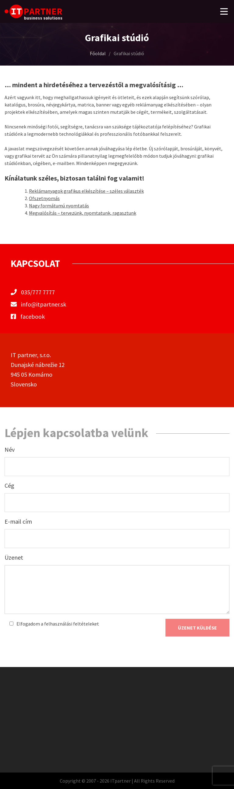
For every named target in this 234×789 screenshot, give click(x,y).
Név (10, 449)
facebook (28, 316)
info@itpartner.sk (43, 304)
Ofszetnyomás (44, 198)
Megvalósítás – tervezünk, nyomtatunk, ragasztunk (82, 213)
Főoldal (98, 53)
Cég (9, 485)
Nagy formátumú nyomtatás (59, 206)
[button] (224, 11)
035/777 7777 (38, 292)
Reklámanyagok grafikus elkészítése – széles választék (86, 191)
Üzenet (14, 557)
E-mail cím (18, 521)
